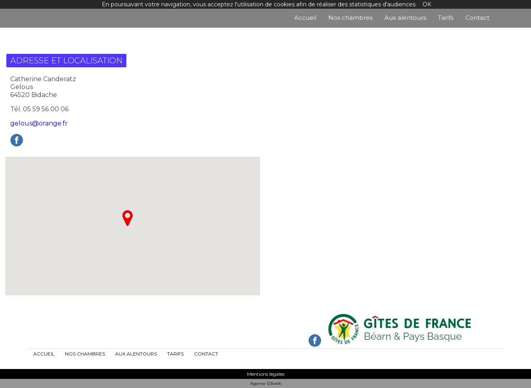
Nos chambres (350, 17)
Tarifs (445, 17)
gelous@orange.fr (39, 123)
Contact (477, 17)
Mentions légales (265, 374)
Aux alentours (405, 17)
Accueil (305, 17)
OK (427, 4)
